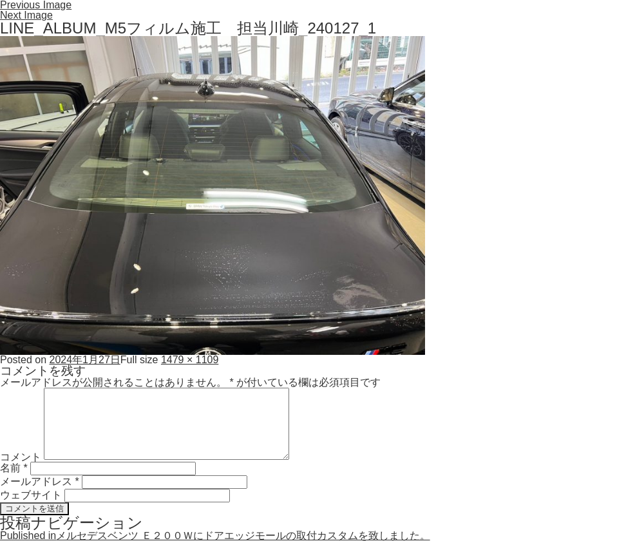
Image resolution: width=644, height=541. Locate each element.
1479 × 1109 (189, 359)
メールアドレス (39, 481)
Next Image (26, 15)
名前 (14, 467)
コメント (20, 456)
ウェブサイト (31, 494)
